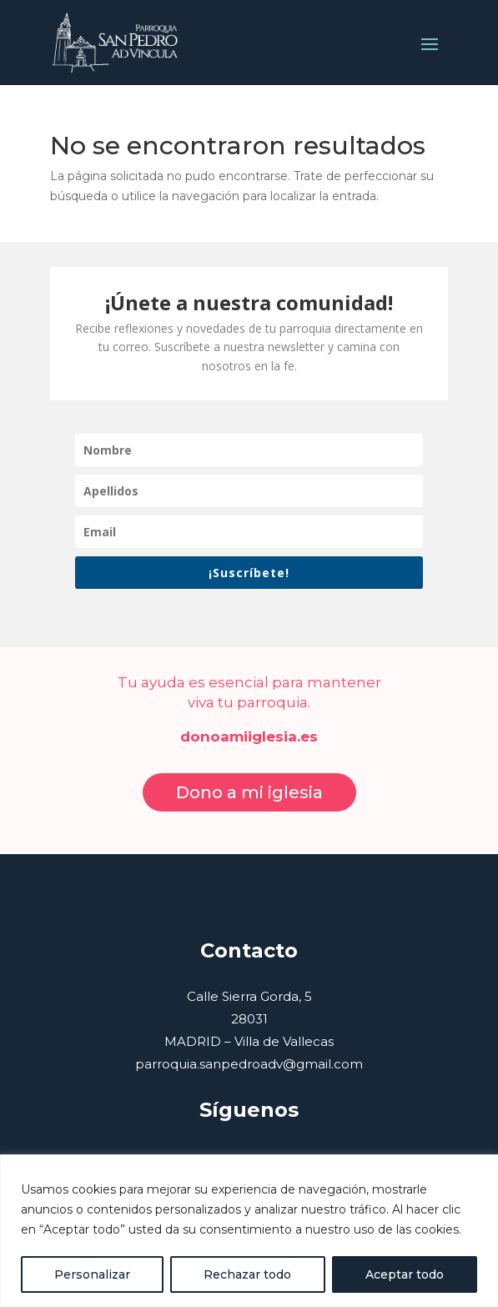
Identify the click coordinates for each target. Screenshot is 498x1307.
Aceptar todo (404, 1274)
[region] (249, 1230)
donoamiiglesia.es (249, 736)
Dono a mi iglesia (249, 792)
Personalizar (92, 1274)
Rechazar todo (247, 1274)
